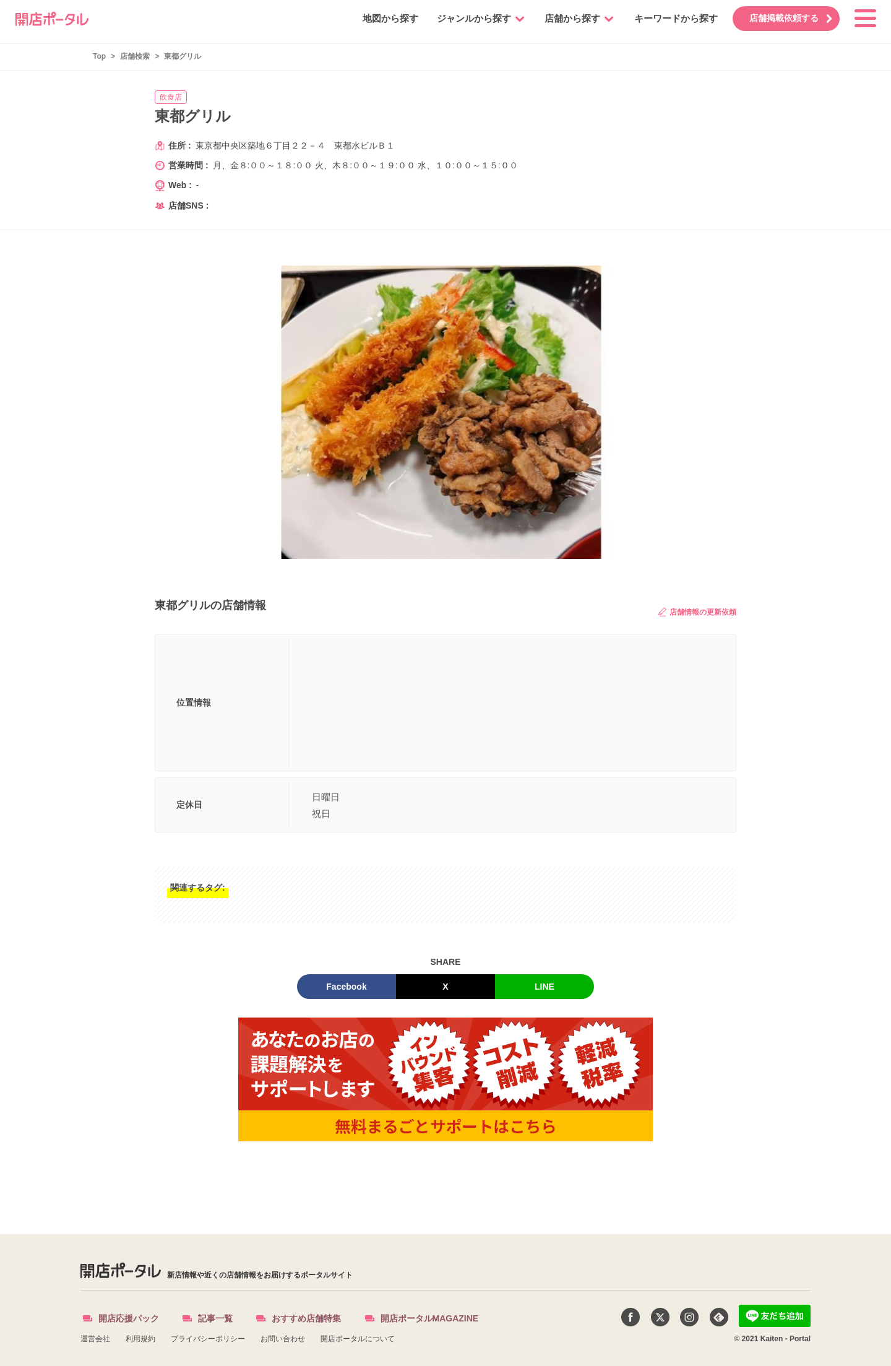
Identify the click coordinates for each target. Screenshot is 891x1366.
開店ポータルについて (358, 1338)
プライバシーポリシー (208, 1338)
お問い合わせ (282, 1338)
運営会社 (95, 1338)
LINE (544, 987)
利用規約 (140, 1338)
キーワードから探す (667, 18)
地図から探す (382, 18)
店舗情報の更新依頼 (697, 611)
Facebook (346, 987)
